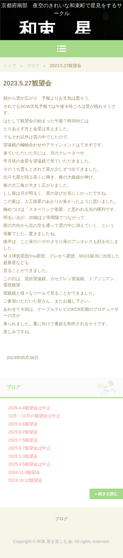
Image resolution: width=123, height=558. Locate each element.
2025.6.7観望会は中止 (29, 448)
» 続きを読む (106, 494)
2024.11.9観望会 (24, 472)
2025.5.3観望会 (23, 456)
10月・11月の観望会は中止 (34, 415)
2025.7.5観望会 (23, 440)
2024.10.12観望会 (25, 480)
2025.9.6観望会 (23, 424)
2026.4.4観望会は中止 (29, 407)
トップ (9, 65)
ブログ (33, 65)
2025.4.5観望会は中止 (29, 464)
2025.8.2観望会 (23, 431)
